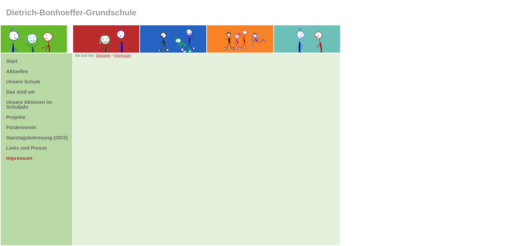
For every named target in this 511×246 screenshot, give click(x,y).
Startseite (103, 55)
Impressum (122, 55)
